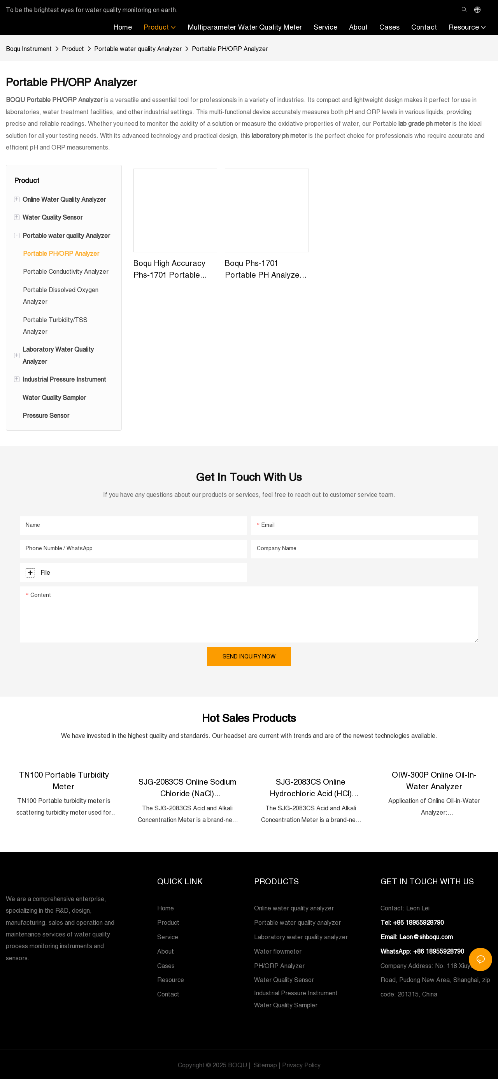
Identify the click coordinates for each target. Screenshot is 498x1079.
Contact (168, 992)
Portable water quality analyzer (297, 920)
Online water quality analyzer (294, 906)
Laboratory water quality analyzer (301, 935)
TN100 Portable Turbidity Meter (64, 779)
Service (167, 935)
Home (165, 906)
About (165, 949)
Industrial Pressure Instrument (296, 991)
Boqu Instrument (29, 47)
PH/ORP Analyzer (279, 964)
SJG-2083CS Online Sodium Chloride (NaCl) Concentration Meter (187, 787)
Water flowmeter (278, 949)
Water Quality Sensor (284, 978)
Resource (170, 978)
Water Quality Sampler (285, 1003)
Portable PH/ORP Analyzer (230, 47)
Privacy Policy (301, 1063)
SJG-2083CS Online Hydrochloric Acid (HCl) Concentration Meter (311, 787)
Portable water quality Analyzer (138, 47)
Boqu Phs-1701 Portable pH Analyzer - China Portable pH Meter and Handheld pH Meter (266, 269)
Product (73, 47)
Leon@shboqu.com (426, 935)
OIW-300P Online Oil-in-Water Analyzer (434, 779)
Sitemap (264, 1063)
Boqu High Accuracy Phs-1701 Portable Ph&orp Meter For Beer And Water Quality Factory (169, 269)
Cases (166, 964)
